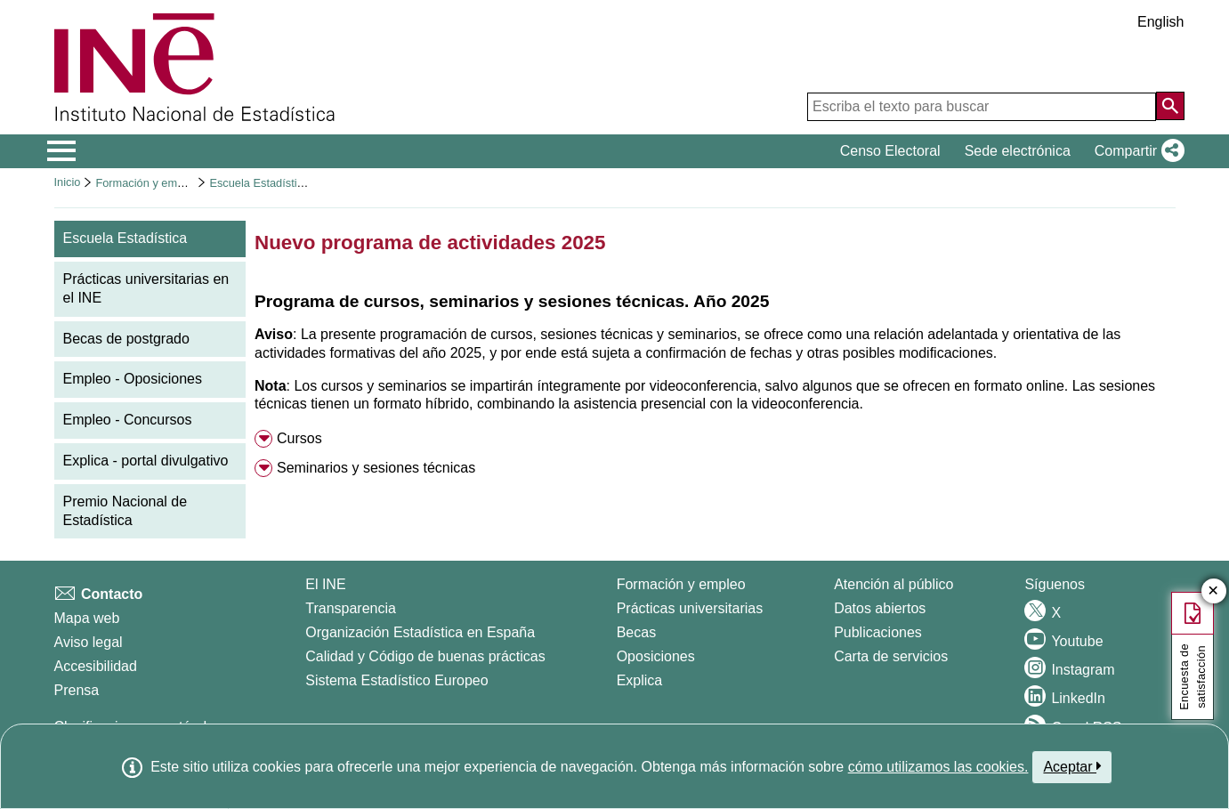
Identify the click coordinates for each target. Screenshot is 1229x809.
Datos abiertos (880, 608)
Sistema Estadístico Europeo (396, 680)
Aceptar (1072, 766)
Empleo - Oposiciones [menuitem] (133, 378)
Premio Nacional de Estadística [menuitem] (125, 511)
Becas (636, 632)
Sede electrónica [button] (1018, 150)
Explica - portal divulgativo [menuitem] (146, 460)
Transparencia (350, 608)
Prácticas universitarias (690, 608)
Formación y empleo (146, 183)
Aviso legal (88, 642)
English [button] (1160, 21)
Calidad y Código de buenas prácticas (425, 656)
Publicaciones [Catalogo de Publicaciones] (878, 632)
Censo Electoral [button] (890, 150)
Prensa (77, 690)
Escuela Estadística (259, 183)
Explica (640, 680)
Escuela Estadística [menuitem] (125, 238)
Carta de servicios (891, 656)
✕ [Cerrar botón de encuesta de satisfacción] (1213, 591)
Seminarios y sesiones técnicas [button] (376, 467)
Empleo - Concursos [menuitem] (127, 419)
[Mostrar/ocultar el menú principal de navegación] (61, 151)
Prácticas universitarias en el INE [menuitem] (146, 288)
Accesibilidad (95, 666)
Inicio (67, 182)
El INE (325, 584)
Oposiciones (656, 656)
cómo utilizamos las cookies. (938, 766)
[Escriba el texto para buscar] (981, 107)
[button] (1136, 151)
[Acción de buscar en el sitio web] (1170, 106)
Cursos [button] (299, 438)
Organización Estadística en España (420, 632)
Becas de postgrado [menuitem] (126, 338)
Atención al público (893, 584)
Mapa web (87, 618)
